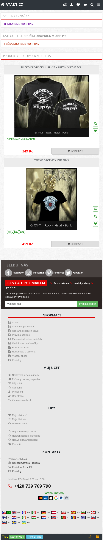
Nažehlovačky (17, 537)
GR (85, 517)
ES (75, 512)
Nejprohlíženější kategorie (26, 435)
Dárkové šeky (19, 423)
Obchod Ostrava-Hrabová (26, 462)
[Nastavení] (65, 4)
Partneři (16, 444)
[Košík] (85, 4)
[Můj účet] (71, 4)
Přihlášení (17, 391)
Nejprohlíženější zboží (24, 431)
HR (16, 517)
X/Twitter (74, 272)
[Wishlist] (95, 209)
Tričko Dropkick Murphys (51, 160)
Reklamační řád (20, 347)
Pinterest (54, 272)
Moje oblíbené (19, 415)
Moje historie (19, 419)
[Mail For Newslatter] (41, 304)
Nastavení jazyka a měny (25, 375)
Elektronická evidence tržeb (27, 339)
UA (26, 522)
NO (55, 517)
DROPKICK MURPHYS (18, 23)
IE (25, 517)
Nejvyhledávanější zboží (25, 439)
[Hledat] (92, 4)
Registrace (18, 396)
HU (36, 517)
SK (95, 517)
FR (26, 512)
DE (45, 512)
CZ (6, 512)
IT (35, 512)
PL (65, 512)
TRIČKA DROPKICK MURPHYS (21, 43)
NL (45, 517)
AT (55, 512)
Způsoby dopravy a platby (26, 379)
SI (6, 522)
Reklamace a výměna (23, 351)
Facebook (14, 272)
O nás (15, 322)
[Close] (98, 4)
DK (95, 512)
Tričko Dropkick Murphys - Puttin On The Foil (51, 67)
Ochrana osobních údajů (25, 330)
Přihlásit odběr (87, 303)
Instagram (35, 272)
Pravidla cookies (21, 335)
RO (75, 517)
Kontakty (17, 360)
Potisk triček (34, 537)
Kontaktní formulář (22, 467)
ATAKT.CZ (12, 4)
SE (16, 522)
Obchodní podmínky (23, 326)
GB (16, 512)
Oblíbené (17, 387)
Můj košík (17, 383)
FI (6, 517)
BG (85, 512)
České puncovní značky (25, 343)
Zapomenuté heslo (22, 400)
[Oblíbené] (78, 4)
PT (65, 517)
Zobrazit (75, 151)
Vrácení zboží (19, 355)
